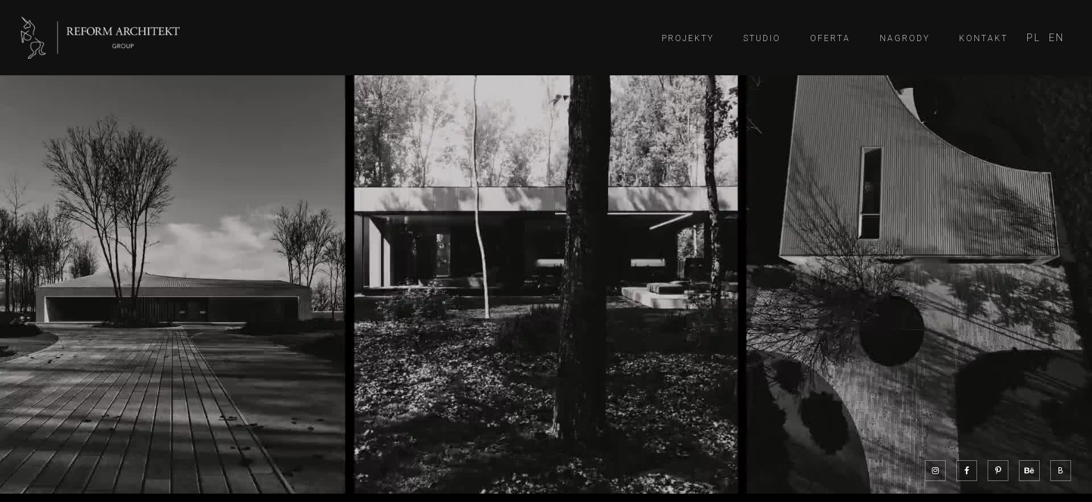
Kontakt (983, 38)
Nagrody (905, 38)
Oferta (830, 38)
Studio (762, 38)
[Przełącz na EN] (1056, 38)
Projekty (688, 38)
